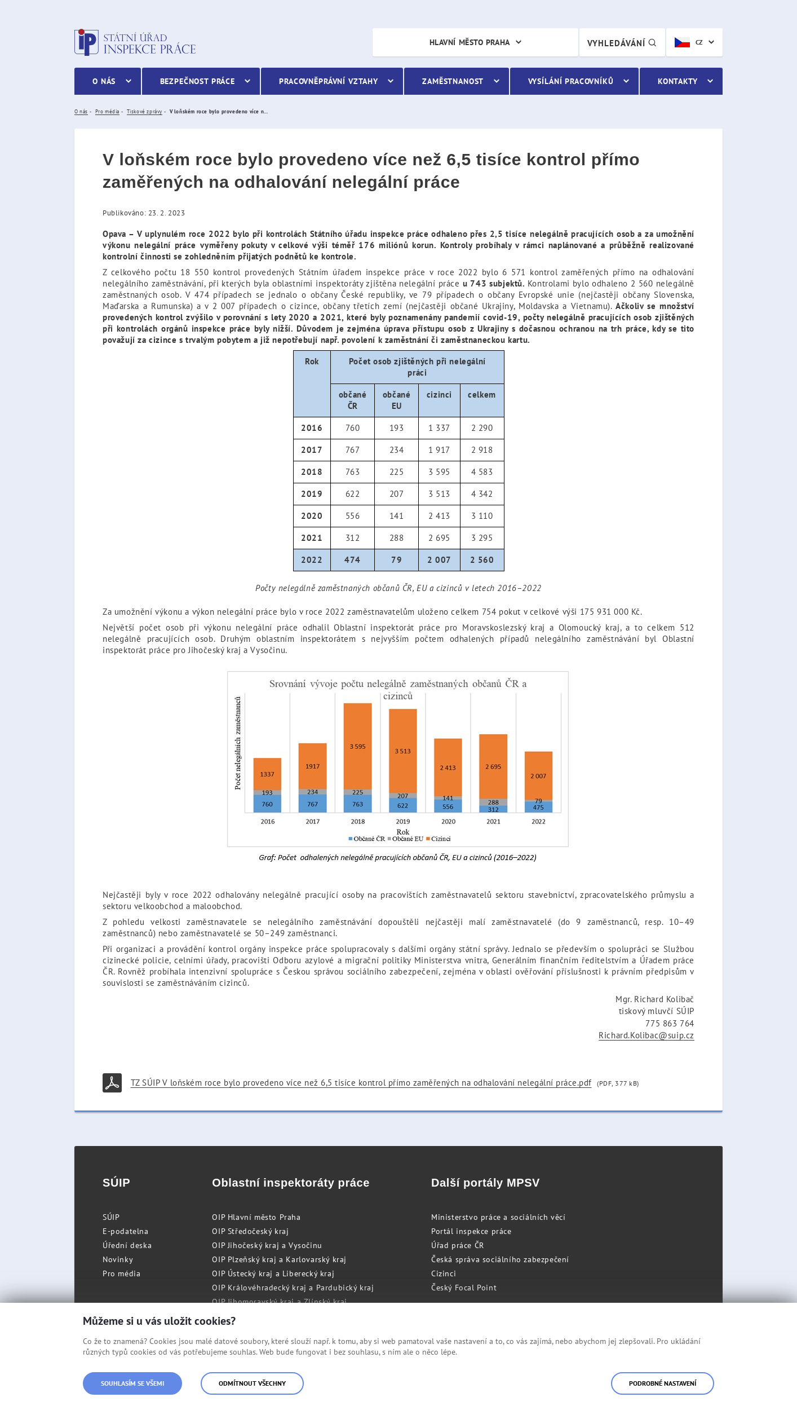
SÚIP (111, 1217)
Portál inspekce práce (471, 1231)
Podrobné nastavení (662, 1383)
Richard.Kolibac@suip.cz (646, 1035)
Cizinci (443, 1273)
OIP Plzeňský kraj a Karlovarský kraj (279, 1259)
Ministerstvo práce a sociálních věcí (498, 1217)
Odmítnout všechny (252, 1383)
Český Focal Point (464, 1287)
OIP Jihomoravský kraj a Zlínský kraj (279, 1302)
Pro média (121, 1273)
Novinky (118, 1259)
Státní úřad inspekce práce (135, 42)
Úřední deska (127, 1245)
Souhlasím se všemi (132, 1383)
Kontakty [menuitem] (678, 81)
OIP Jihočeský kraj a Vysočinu (267, 1245)
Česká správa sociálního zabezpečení (500, 1259)
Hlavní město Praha (470, 42)
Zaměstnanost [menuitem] (453, 81)
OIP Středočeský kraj (250, 1231)
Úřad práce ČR (457, 1245)
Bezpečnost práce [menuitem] (197, 81)
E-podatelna (126, 1231)
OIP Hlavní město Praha (256, 1217)
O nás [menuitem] (104, 81)
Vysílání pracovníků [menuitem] (571, 81)
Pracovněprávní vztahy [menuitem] (328, 81)
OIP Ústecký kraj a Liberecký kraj (273, 1273)
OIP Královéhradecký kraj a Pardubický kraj (293, 1287)
